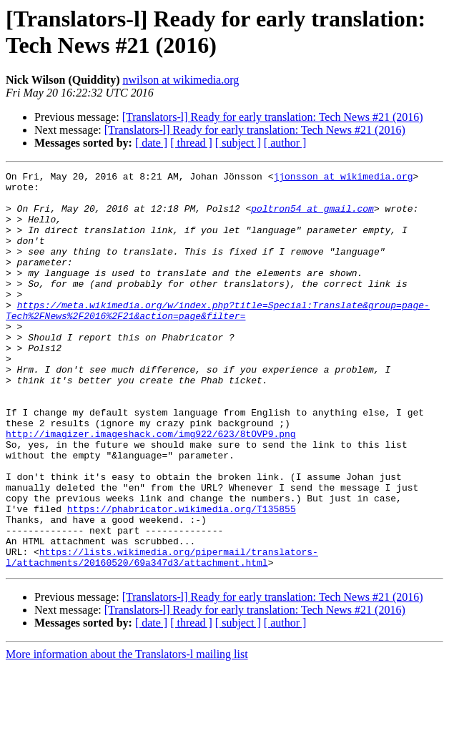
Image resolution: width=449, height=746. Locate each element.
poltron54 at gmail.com (312, 216)
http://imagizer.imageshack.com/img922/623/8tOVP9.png (151, 487)
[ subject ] (238, 143)
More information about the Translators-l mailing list (127, 733)
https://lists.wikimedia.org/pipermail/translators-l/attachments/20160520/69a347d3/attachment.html (162, 635)
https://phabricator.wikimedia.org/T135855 (181, 577)
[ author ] (285, 143)
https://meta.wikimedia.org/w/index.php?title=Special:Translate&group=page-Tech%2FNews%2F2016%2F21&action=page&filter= (218, 339)
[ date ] (151, 143)
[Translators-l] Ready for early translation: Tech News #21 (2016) (272, 117)
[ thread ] (191, 143)
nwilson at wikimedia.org (180, 80)
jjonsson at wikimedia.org (343, 178)
